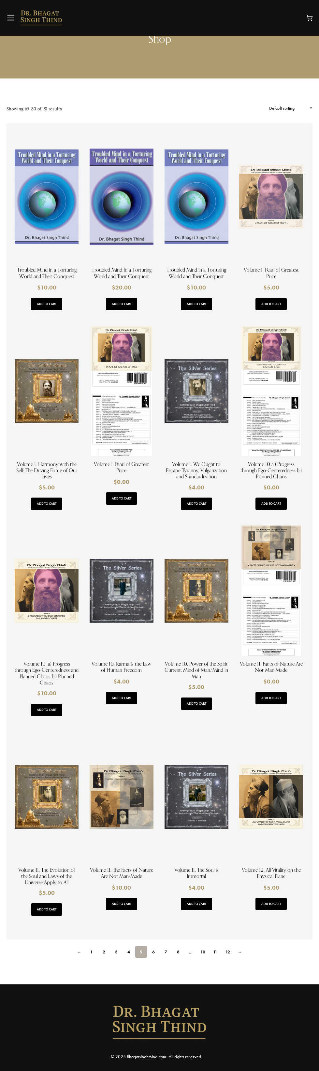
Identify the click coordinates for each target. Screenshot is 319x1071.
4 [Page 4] (128, 952)
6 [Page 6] (153, 952)
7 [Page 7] (166, 952)
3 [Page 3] (116, 952)
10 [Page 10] (202, 952)
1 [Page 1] (91, 952)
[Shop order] (290, 108)
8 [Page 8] (178, 952)
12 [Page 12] (227, 952)
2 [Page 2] (104, 952)
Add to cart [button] (46, 304)
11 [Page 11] (215, 952)
